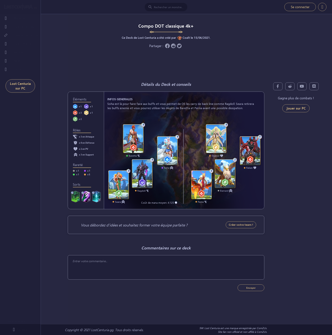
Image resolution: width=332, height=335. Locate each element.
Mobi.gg (31, 320)
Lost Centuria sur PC (20, 86)
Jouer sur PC (296, 108)
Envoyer (251, 287)
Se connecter (300, 7)
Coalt (186, 37)
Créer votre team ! (241, 224)
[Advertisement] (166, 64)
